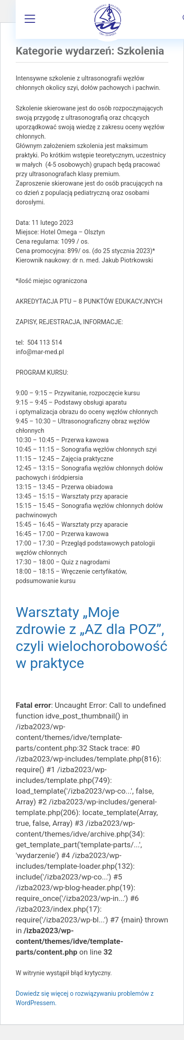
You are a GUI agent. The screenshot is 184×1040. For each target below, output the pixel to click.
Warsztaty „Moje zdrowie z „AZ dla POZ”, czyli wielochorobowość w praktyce (91, 638)
